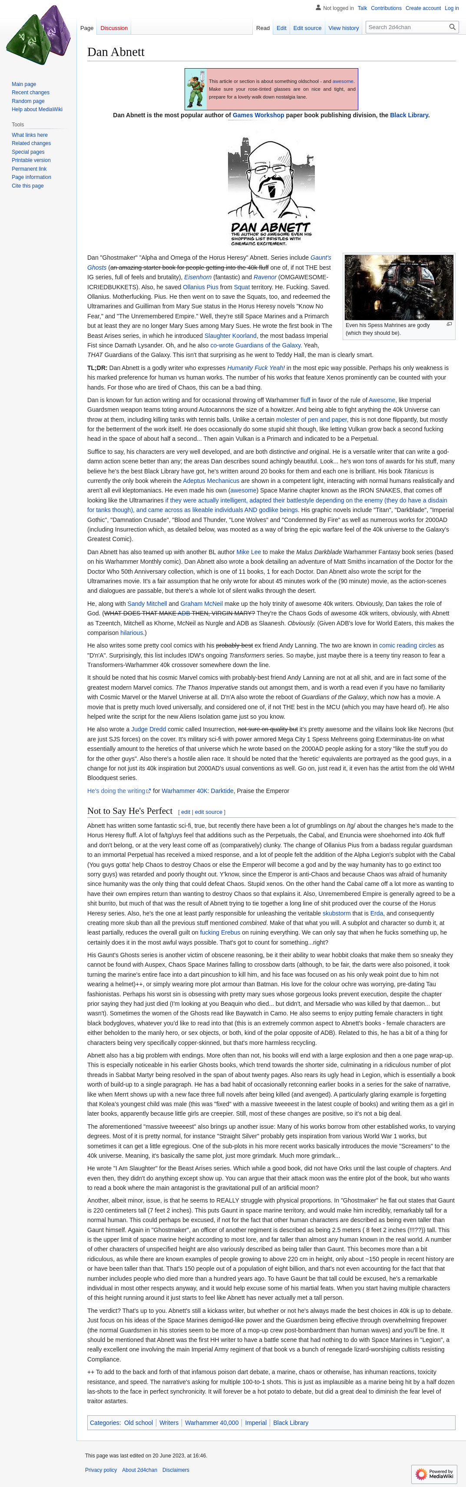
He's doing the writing (116, 790)
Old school (138, 1422)
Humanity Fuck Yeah (255, 367)
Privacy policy (101, 1470)
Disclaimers (175, 1470)
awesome (343, 81)
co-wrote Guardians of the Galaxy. (256, 345)
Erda (376, 913)
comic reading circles (407, 645)
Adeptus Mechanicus (211, 480)
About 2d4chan (139, 1470)
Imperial (256, 1422)
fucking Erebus (220, 932)
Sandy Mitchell (147, 603)
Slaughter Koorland (231, 335)
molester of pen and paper (311, 419)
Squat (242, 287)
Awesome (382, 400)
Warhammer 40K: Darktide (198, 790)
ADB (184, 613)
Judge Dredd (148, 729)
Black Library (409, 115)
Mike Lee (249, 552)
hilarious (131, 632)
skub (329, 913)
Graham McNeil (202, 603)
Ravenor (265, 277)
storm (343, 913)
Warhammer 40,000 (211, 1422)
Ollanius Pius (200, 287)
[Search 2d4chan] (412, 27)
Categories (104, 1422)
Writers (168, 1422)
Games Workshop (258, 115)
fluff (305, 400)
